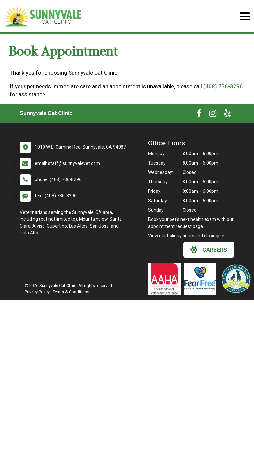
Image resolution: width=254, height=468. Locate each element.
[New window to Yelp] (227, 114)
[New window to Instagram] (213, 114)
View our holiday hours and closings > (186, 235)
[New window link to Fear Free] (202, 279)
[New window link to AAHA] (166, 279)
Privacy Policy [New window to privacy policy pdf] (37, 291)
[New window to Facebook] (199, 114)
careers (208, 249)
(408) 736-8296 (223, 86)
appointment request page (175, 226)
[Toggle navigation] (244, 16)
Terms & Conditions (71, 291)
